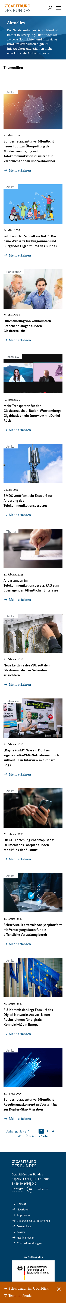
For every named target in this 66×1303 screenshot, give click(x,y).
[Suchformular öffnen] (50, 8)
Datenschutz (24, 1226)
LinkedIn (42, 1189)
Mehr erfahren (20, 170)
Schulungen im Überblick (28, 1288)
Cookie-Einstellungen (29, 1243)
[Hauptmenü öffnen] (58, 8)
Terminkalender (21, 1295)
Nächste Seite (38, 1136)
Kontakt (17, 1189)
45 (19, 1136)
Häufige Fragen (25, 1237)
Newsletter (23, 1209)
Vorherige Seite (16, 1131)
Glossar (21, 1232)
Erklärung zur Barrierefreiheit (33, 1220)
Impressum (23, 1215)
